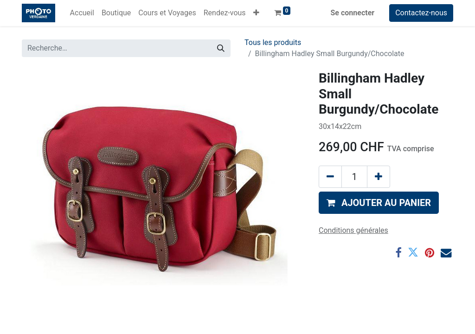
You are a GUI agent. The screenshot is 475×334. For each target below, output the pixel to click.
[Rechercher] (221, 48)
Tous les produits (272, 42)
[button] (256, 13)
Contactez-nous (421, 12)
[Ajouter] (378, 177)
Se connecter (353, 12)
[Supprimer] (330, 177)
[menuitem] (82, 13)
